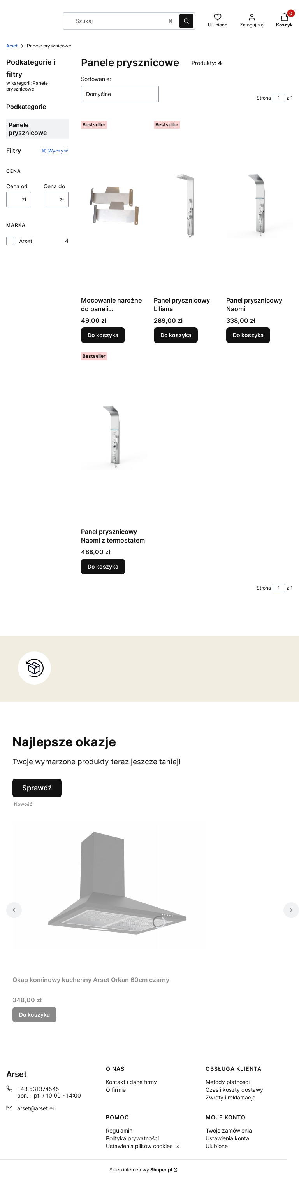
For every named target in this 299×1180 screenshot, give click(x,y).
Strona (264, 98)
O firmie (116, 1089)
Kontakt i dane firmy (131, 1081)
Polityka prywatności (132, 1138)
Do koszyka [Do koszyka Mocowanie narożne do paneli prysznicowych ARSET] (103, 335)
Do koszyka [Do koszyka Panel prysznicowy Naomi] (248, 335)
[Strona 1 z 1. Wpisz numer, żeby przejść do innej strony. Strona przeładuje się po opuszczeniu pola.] (279, 98)
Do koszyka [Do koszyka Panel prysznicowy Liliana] (175, 335)
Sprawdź (37, 788)
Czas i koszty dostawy (234, 1089)
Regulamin (119, 1130)
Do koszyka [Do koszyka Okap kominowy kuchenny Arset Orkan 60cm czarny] (34, 1014)
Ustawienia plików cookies (140, 1146)
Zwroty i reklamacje (230, 1097)
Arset (12, 46)
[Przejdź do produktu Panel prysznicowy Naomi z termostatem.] (114, 436)
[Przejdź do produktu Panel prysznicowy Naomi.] (259, 205)
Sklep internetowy (140, 1170)
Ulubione (217, 1146)
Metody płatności (228, 1081)
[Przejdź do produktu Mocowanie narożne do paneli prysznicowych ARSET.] (114, 205)
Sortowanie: (96, 78)
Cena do (54, 186)
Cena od (17, 186)
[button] (186, 21)
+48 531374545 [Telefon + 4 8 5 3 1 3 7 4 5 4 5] (38, 1088)
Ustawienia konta (227, 1138)
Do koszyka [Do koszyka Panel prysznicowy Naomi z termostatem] (103, 566)
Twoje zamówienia (229, 1130)
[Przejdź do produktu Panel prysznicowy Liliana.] (187, 205)
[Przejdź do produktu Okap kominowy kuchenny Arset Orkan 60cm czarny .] (109, 884)
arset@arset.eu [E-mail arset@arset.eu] (36, 1108)
